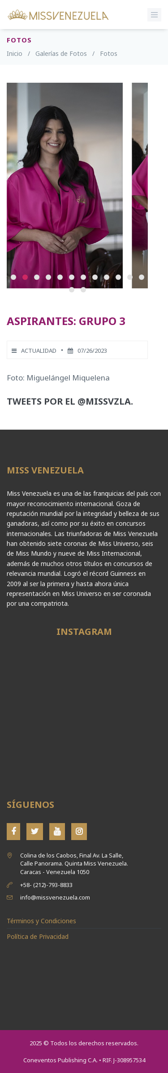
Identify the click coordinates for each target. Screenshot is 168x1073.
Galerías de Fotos (61, 53)
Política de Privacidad (38, 936)
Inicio (14, 53)
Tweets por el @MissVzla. (70, 401)
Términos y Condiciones (41, 921)
